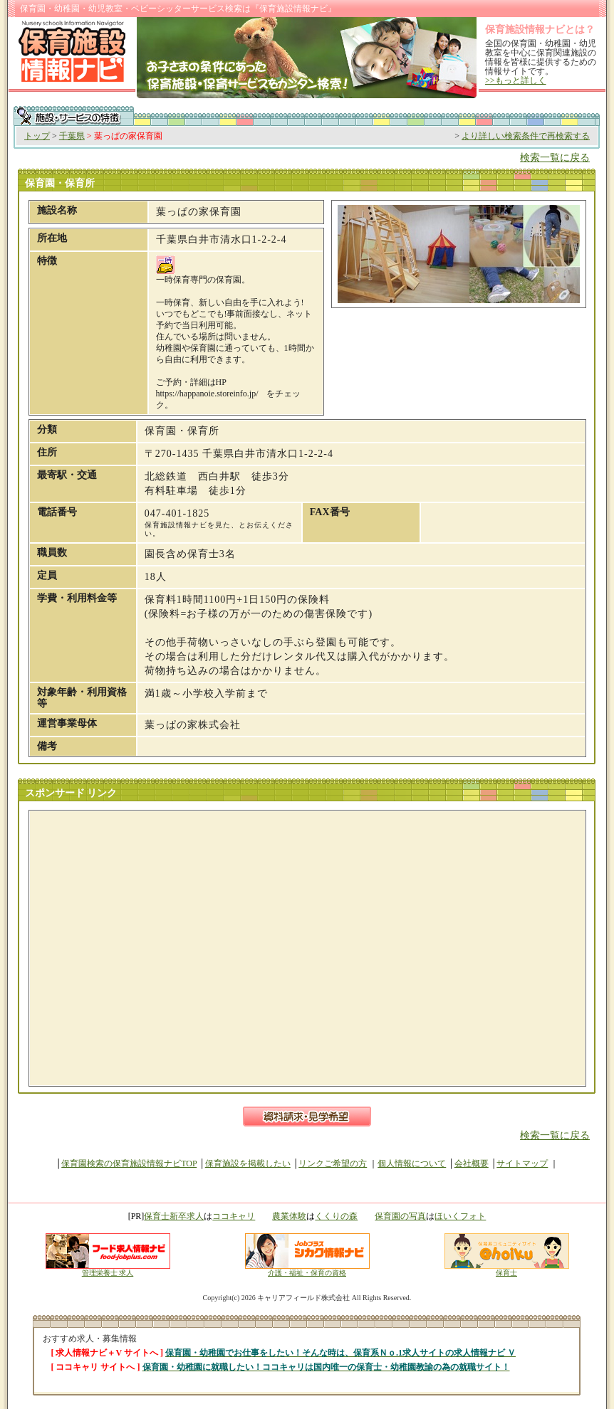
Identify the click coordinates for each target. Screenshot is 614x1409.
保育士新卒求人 (174, 1216)
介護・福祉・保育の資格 (307, 1269)
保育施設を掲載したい (248, 1163)
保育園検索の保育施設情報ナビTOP (129, 1163)
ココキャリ (233, 1216)
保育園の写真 (400, 1216)
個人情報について (412, 1163)
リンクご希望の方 (332, 1163)
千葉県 (72, 136)
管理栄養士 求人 (108, 1273)
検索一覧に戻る (555, 157)
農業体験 (289, 1216)
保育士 (506, 1269)
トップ (37, 136)
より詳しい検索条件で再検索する (526, 136)
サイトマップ (522, 1163)
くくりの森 (336, 1216)
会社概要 (471, 1163)
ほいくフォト (460, 1216)
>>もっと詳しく (515, 80)
